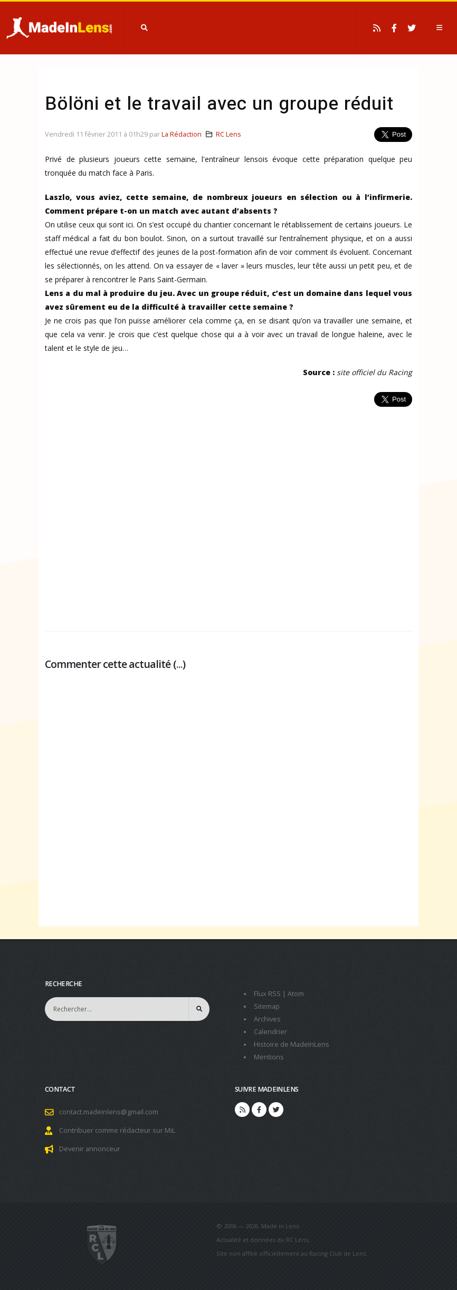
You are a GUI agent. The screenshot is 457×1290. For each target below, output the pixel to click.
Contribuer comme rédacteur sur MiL (117, 1130)
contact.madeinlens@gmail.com (108, 1111)
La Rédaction (181, 134)
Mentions (269, 1057)
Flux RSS (267, 993)
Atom (296, 993)
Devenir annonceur (89, 1148)
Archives (267, 1019)
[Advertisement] (228, 513)
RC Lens (228, 134)
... (179, 664)
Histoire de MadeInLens (291, 1044)
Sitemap (267, 1006)
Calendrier (270, 1031)
